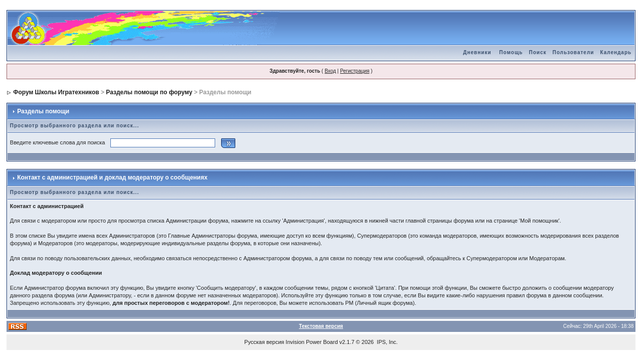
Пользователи (573, 52)
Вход (330, 71)
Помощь (511, 52)
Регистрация (354, 71)
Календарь (615, 52)
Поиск (537, 52)
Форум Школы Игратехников (56, 92)
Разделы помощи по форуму (149, 92)
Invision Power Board (312, 342)
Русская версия (264, 342)
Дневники (477, 52)
